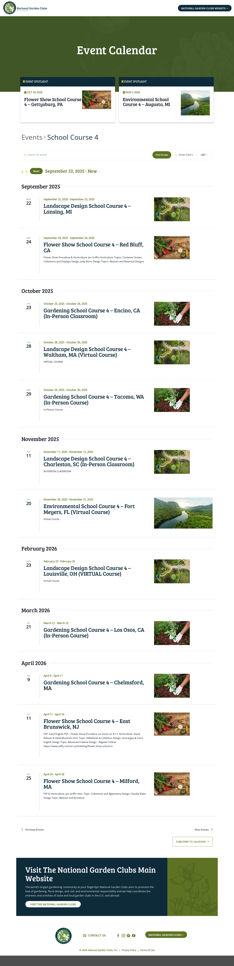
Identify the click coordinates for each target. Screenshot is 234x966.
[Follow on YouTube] (133, 946)
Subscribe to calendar (191, 851)
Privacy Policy (129, 960)
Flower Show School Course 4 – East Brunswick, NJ (87, 734)
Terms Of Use (147, 960)
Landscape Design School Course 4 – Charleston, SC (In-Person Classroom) (89, 471)
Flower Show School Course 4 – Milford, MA (91, 793)
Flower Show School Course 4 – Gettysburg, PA (52, 107)
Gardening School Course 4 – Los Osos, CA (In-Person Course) (94, 642)
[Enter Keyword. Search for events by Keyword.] (87, 155)
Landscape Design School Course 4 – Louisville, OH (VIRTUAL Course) (87, 580)
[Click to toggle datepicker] (72, 181)
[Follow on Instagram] (123, 946)
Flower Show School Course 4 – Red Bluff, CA (93, 257)
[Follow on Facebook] (118, 946)
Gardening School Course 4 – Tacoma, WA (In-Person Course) (94, 409)
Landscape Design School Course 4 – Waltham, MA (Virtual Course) (87, 361)
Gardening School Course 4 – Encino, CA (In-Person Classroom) (92, 323)
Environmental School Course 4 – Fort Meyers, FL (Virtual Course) (89, 519)
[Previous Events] (22, 182)
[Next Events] (26, 182)
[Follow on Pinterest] (128, 946)
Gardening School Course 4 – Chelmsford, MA (94, 695)
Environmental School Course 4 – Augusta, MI (146, 107)
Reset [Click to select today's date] (36, 181)
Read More (33, 119)
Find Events (162, 154)
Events (31, 137)
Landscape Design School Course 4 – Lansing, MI (87, 218)
